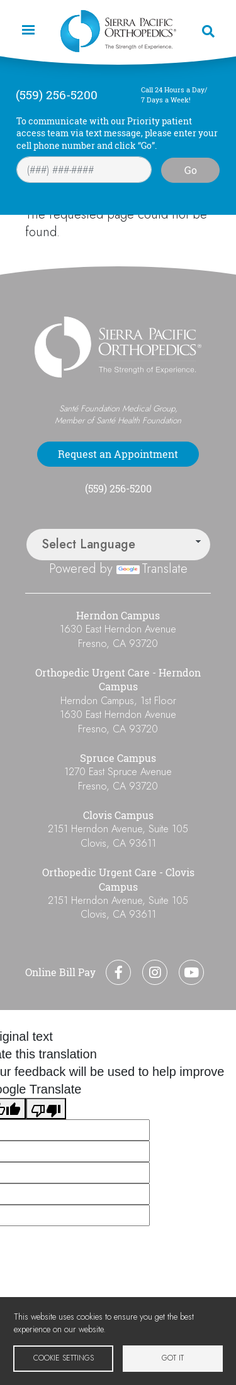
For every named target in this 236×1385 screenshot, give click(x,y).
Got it (173, 1357)
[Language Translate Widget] (118, 544)
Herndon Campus (118, 615)
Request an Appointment (118, 454)
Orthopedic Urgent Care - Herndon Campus (118, 679)
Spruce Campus (118, 758)
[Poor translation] (46, 1108)
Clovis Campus (118, 815)
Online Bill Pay (60, 972)
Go (190, 170)
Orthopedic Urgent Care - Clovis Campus (118, 879)
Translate (152, 569)
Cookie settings (63, 1357)
